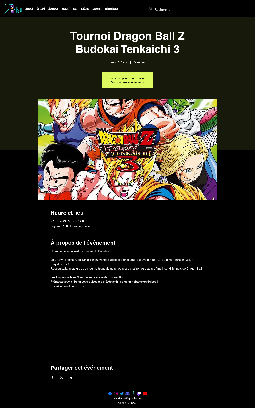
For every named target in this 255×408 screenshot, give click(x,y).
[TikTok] (133, 393)
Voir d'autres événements (127, 82)
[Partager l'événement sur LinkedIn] (70, 377)
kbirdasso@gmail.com (127, 398)
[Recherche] (163, 9)
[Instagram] (116, 393)
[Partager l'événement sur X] (61, 377)
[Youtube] (145, 393)
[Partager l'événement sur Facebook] (52, 377)
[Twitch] (139, 393)
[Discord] (127, 393)
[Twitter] (121, 393)
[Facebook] (110, 393)
